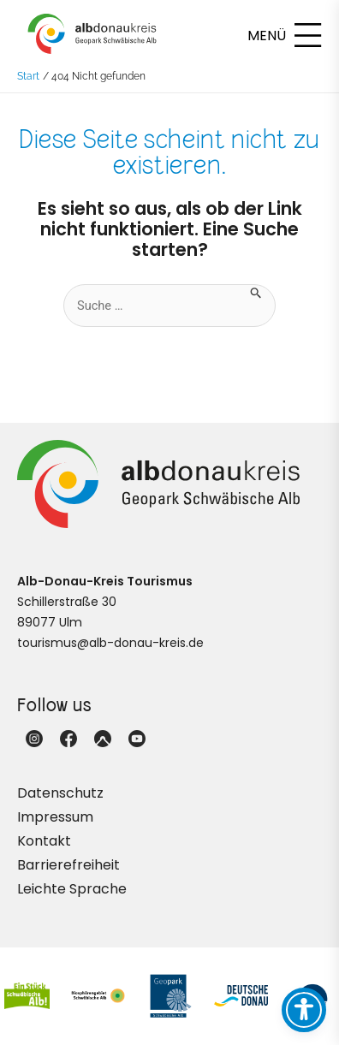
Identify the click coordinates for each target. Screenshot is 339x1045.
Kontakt (44, 841)
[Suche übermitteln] (256, 291)
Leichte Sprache (72, 889)
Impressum (55, 817)
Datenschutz (60, 793)
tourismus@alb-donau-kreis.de (110, 642)
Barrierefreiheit (68, 865)
